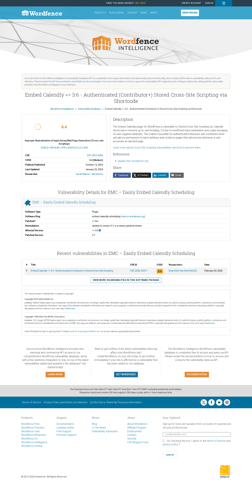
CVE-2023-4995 (95, 155)
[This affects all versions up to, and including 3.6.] (100, 230)
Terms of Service (31, 402)
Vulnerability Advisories (105, 431)
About (154, 12)
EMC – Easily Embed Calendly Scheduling (64, 202)
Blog (94, 423)
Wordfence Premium (33, 427)
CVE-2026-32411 (138, 270)
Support (132, 12)
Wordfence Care (30, 431)
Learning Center (65, 427)
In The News (99, 427)
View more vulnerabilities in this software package (126, 280)
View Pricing (190, 12)
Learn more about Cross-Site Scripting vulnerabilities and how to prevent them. (157, 147)
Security (131, 438)
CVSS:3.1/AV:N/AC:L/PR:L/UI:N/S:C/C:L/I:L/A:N (64, 147)
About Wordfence (137, 423)
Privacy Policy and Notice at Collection (65, 402)
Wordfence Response (33, 434)
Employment (134, 431)
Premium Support (66, 434)
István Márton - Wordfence (89, 174)
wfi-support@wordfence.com (87, 331)
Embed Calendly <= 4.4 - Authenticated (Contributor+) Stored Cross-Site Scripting (72, 270)
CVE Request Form (138, 442)
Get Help (140, 3)
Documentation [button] (197, 374)
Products (100, 12)
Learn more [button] (55, 374)
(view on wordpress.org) (133, 216)
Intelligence (116, 12)
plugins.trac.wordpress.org (133, 160)
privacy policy (170, 444)
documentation (64, 81)
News (144, 12)
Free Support (64, 431)
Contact (131, 434)
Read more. (70, 308)
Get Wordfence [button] (126, 374)
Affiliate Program (136, 427)
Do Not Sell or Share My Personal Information (115, 402)
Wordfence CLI (29, 438)
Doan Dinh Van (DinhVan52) (183, 270)
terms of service (216, 440)
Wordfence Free (30, 423)
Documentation (65, 423)
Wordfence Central (31, 446)
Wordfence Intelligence (34, 442)
